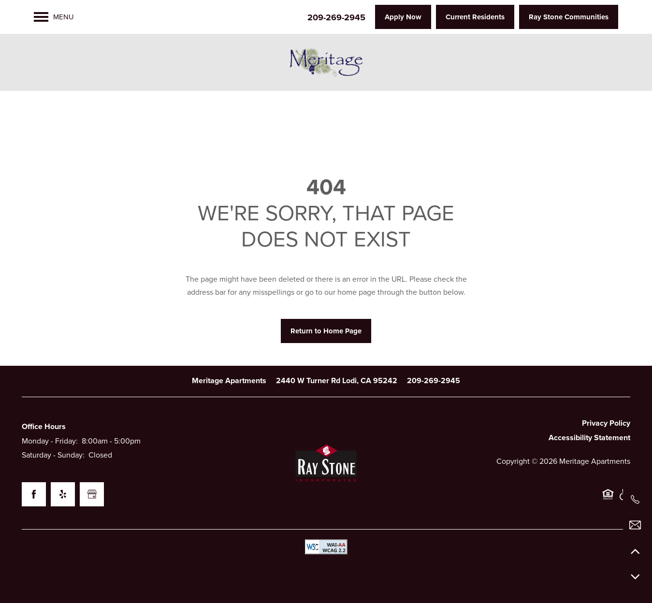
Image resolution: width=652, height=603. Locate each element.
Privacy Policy (606, 423)
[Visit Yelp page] (63, 494)
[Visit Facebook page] (34, 494)
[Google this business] (92, 494)
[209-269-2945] (635, 500)
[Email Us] (635, 525)
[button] (403, 17)
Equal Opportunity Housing (608, 499)
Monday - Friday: (50, 441)
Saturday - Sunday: (53, 455)
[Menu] (54, 17)
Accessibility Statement (589, 438)
